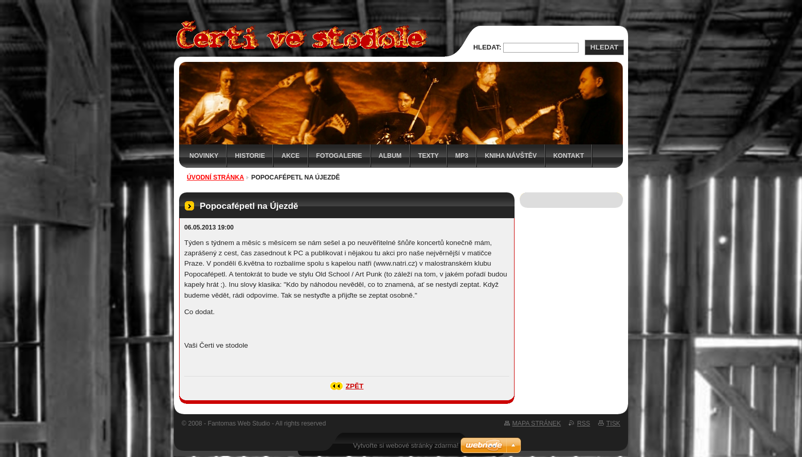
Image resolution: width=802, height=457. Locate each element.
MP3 (461, 155)
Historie (250, 155)
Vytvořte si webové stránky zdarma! (406, 445)
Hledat (604, 47)
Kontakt (568, 155)
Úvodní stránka (215, 177)
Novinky (203, 155)
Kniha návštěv (511, 155)
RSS (583, 423)
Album (390, 155)
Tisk (613, 423)
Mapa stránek (536, 423)
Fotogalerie (339, 155)
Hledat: (487, 47)
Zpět (355, 386)
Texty (428, 155)
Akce (290, 155)
